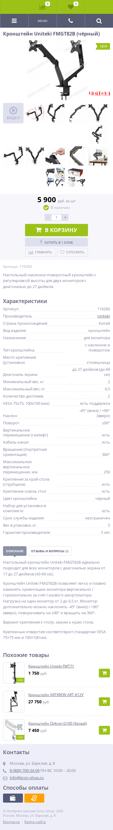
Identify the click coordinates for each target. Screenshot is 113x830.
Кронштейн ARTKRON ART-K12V (55, 694)
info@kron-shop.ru (27, 777)
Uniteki (103, 316)
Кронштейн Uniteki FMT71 (51, 666)
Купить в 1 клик (56, 242)
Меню (43, 21)
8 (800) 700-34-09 (24, 770)
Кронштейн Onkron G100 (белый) (57, 723)
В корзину (56, 230)
